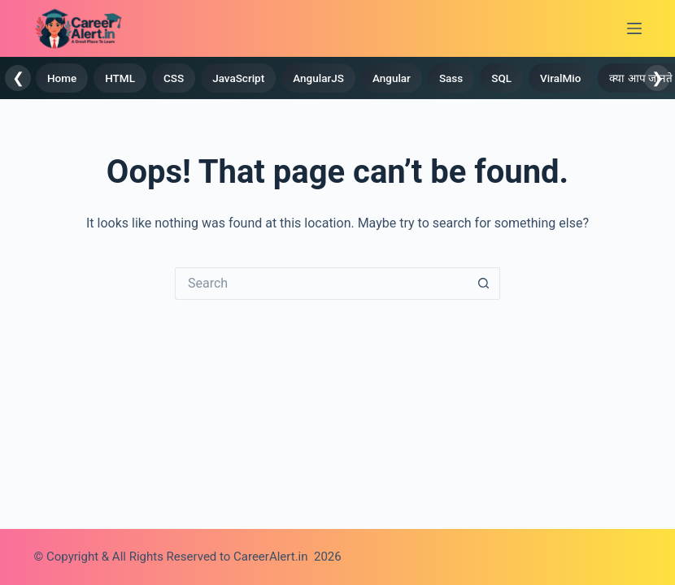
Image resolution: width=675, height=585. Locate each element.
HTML (120, 78)
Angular (391, 78)
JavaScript (238, 78)
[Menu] (634, 28)
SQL (501, 78)
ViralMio (560, 78)
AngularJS (318, 78)
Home (61, 78)
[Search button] (484, 283)
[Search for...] (321, 283)
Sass (451, 78)
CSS (173, 78)
